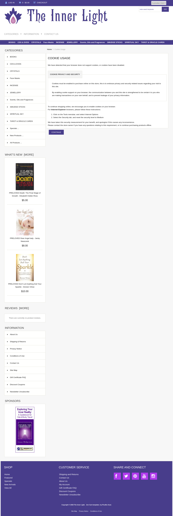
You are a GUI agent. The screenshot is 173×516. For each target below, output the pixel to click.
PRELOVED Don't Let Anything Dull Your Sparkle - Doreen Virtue (24, 285)
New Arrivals (10, 484)
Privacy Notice (14, 349)
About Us (12, 334)
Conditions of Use (15, 356)
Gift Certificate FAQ (16, 377)
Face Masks (48, 42)
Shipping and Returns (69, 474)
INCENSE (60, 42)
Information (31, 34)
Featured (8, 478)
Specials (8, 481)
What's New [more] (19, 154)
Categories (11, 34)
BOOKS (12, 42)
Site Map (12, 370)
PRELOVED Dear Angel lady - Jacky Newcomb (25, 239)
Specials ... (13, 128)
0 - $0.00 (24, 3)
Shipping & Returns (16, 342)
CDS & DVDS (23, 42)
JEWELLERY (72, 42)
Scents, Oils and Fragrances (92, 42)
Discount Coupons (16, 385)
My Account (64, 484)
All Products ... (14, 143)
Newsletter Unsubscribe (18, 392)
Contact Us (51, 34)
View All (7, 488)
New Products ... (15, 136)
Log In (10, 3)
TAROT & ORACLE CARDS (152, 42)
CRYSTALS (36, 42)
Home (49, 49)
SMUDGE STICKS (114, 42)
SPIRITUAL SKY (132, 42)
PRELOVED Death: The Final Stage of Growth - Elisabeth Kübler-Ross (24, 194)
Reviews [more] (17, 308)
